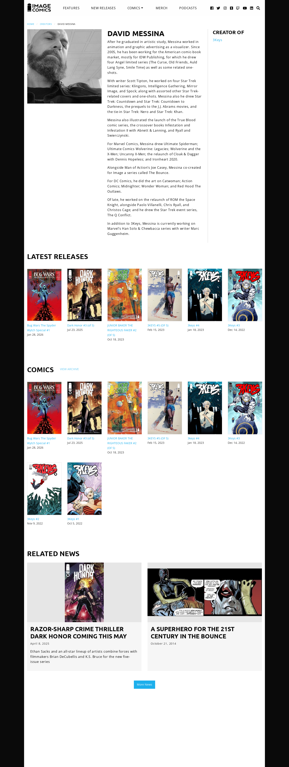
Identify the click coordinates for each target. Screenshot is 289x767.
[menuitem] (71, 8)
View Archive (69, 369)
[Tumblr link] (231, 8)
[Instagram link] (225, 8)
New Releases (103, 8)
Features (71, 8)
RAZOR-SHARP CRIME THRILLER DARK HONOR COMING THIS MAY (78, 632)
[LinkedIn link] (251, 8)
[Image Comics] (39, 7)
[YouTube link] (245, 8)
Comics (133, 8)
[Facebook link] (212, 8)
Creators (46, 23)
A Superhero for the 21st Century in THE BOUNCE (192, 632)
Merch (162, 8)
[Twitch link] (238, 8)
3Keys (217, 40)
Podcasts (188, 8)
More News (144, 684)
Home (30, 23)
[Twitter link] (218, 8)
